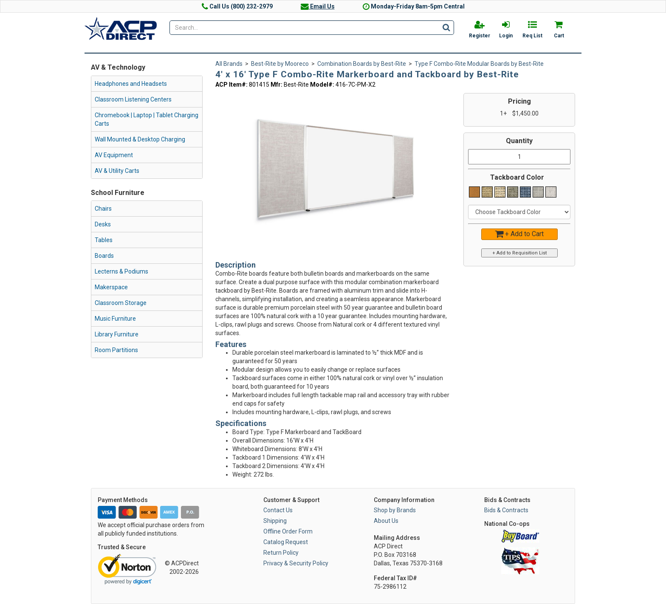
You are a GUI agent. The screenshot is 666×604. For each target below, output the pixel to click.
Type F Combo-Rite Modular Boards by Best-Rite (479, 63)
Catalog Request (285, 542)
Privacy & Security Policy (295, 563)
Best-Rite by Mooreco (280, 63)
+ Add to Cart (519, 234)
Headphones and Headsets (131, 83)
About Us (386, 520)
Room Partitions (116, 350)
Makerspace (111, 287)
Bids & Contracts (506, 510)
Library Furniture (116, 334)
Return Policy (281, 552)
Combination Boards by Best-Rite (361, 63)
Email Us (318, 6)
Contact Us (278, 510)
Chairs (103, 208)
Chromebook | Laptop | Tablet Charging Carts (146, 119)
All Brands (229, 63)
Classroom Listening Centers (133, 99)
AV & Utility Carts (117, 170)
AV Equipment (114, 155)
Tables (104, 240)
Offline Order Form (288, 531)
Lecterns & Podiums (121, 271)
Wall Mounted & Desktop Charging (140, 139)
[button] (406, 98)
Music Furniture (115, 318)
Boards (104, 255)
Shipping (275, 520)
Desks (103, 224)
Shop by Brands (395, 510)
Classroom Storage (121, 302)
